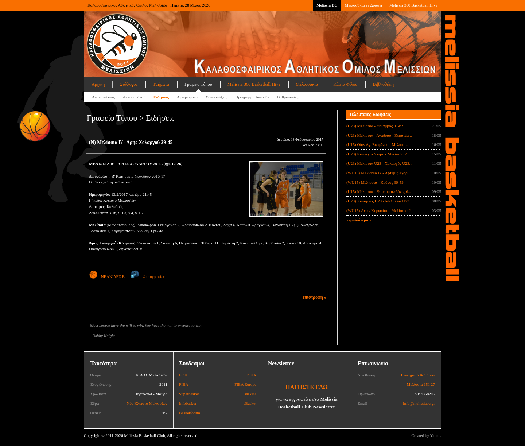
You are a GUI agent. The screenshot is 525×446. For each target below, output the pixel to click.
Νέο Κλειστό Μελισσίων (147, 403)
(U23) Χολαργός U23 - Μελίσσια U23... (379, 201)
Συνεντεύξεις (216, 97)
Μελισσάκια (307, 84)
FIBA (183, 384)
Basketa (250, 394)
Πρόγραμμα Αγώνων (252, 97)
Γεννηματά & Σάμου (418, 375)
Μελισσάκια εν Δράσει (363, 5)
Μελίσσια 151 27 (421, 384)
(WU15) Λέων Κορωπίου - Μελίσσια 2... (380, 210)
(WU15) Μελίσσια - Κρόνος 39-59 (375, 182)
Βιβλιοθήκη (383, 84)
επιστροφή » (314, 297)
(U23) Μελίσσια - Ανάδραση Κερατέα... (379, 135)
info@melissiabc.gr (419, 403)
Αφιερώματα (187, 97)
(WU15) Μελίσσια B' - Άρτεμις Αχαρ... (378, 173)
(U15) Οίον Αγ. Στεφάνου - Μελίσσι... (377, 144)
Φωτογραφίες (147, 276)
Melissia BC (327, 5)
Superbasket (189, 394)
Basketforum (189, 413)
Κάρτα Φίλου (345, 84)
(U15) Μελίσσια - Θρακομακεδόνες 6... (378, 191)
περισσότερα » (359, 220)
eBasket (250, 403)
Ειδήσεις (161, 97)
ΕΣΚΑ (250, 375)
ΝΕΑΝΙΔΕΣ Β (107, 276)
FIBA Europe (245, 384)
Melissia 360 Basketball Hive (413, 5)
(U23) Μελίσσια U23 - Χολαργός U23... (379, 163)
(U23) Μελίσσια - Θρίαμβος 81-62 (374, 126)
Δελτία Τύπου (134, 97)
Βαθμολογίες (287, 97)
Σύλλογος (128, 84)
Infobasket (187, 403)
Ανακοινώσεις (103, 97)
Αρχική (98, 84)
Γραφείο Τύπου (198, 84)
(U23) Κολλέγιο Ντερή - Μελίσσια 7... (378, 154)
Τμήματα (161, 84)
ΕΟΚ (183, 375)
